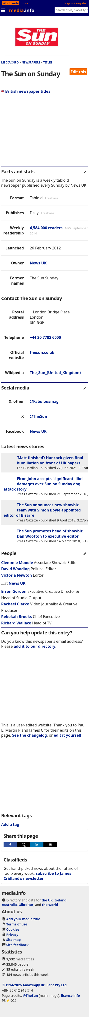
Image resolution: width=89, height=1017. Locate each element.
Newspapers (31, 62)
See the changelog (29, 735)
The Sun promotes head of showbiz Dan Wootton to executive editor (50, 533)
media (21, 10)
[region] (44, 132)
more (24, 3)
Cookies (12, 929)
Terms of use (16, 924)
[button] (10, 844)
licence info (70, 995)
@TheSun (38, 416)
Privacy (12, 934)
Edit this (78, 71)
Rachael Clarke (15, 604)
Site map (13, 939)
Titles (47, 62)
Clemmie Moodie (17, 562)
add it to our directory (34, 646)
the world (50, 904)
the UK (47, 900)
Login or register (75, 3)
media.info (10, 62)
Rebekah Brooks (16, 616)
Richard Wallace (16, 623)
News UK (38, 263)
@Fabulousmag (44, 401)
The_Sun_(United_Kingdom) (55, 372)
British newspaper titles (25, 91)
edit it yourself (67, 735)
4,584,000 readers (46, 227)
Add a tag (10, 824)
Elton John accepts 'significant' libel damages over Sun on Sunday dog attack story (44, 484)
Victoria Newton (16, 575)
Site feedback (17, 945)
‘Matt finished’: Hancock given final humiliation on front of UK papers (50, 460)
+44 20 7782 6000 (45, 337)
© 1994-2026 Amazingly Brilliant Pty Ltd (34, 985)
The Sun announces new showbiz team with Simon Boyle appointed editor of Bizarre (42, 510)
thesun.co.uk (42, 352)
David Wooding (15, 568)
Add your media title (23, 919)
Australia (9, 904)
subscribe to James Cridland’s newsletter (37, 876)
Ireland (60, 900)
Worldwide (11, 3)
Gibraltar (26, 904)
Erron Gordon (13, 591)
